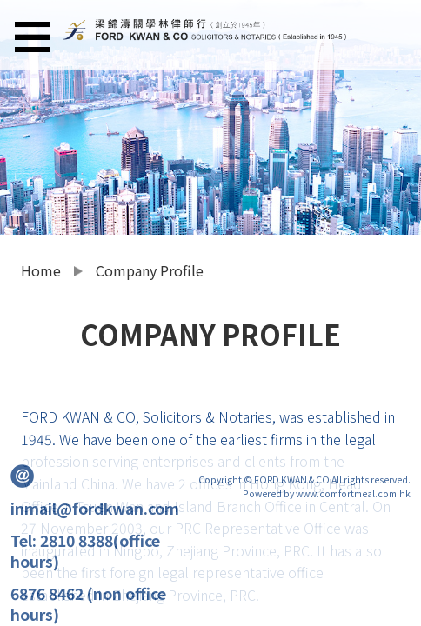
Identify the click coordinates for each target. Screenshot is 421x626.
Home (41, 270)
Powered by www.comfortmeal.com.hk (327, 493)
